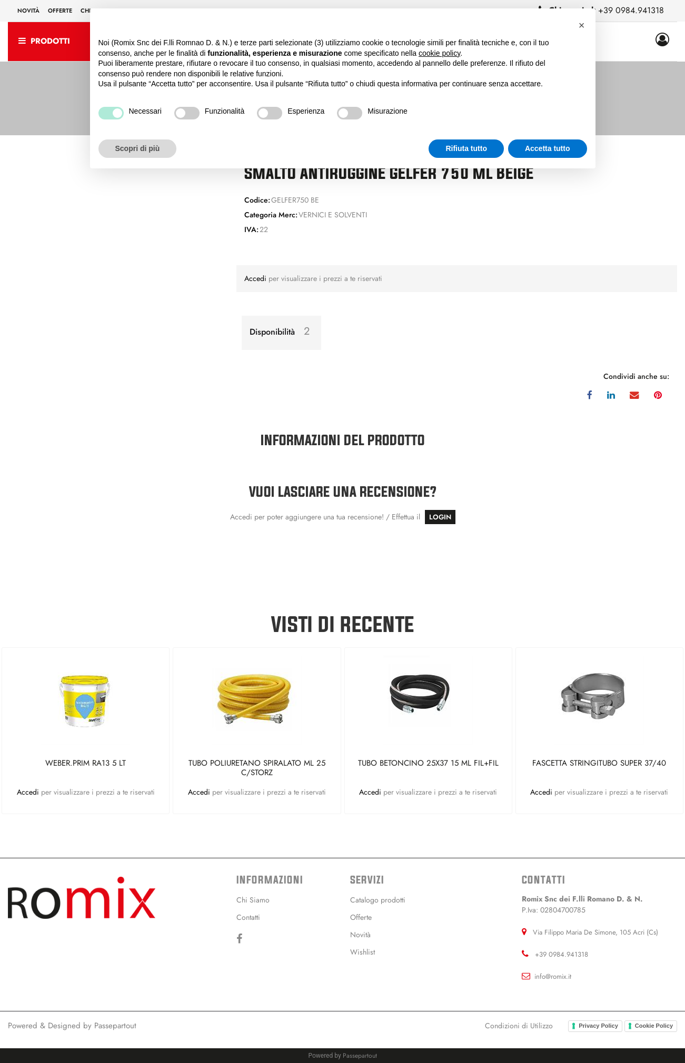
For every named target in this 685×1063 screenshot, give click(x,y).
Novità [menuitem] (28, 10)
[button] (581, 25)
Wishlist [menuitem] (362, 952)
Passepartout (115, 1025)
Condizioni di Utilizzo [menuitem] (519, 1025)
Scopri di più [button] (137, 148)
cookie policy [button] (439, 53)
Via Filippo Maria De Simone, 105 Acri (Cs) (595, 932)
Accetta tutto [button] (547, 148)
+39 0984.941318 (631, 10)
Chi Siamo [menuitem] (253, 900)
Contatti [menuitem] (248, 917)
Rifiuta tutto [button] (466, 148)
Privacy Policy (598, 1025)
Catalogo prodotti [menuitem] (377, 900)
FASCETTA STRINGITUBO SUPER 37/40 (599, 763)
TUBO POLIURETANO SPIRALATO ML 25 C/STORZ (256, 767)
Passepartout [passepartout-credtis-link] (360, 1055)
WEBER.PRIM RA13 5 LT (85, 763)
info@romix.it (552, 976)
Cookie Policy (654, 1025)
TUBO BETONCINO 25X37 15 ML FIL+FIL (428, 763)
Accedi (256, 278)
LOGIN (440, 517)
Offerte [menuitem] (60, 10)
